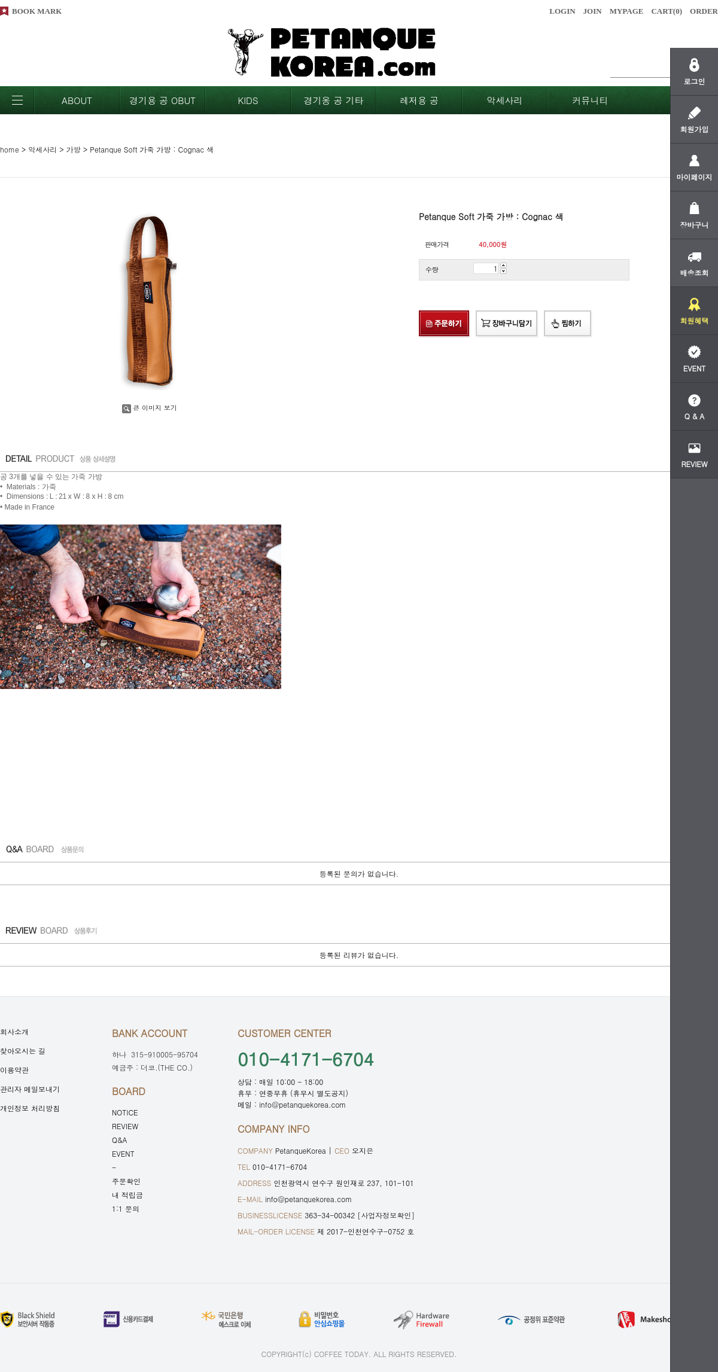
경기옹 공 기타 (333, 100)
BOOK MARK (37, 11)
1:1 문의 (125, 1208)
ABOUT (77, 100)
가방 (73, 149)
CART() (666, 11)
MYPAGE (627, 11)
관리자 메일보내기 (30, 1089)
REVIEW (125, 1126)
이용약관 (14, 1070)
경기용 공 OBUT (162, 100)
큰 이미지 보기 (149, 407)
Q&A (119, 1140)
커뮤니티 (591, 100)
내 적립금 (127, 1195)
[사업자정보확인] (386, 1215)
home (9, 149)
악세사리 (505, 100)
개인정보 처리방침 (30, 1108)
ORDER (704, 11)
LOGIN (562, 11)
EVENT (123, 1153)
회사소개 (14, 1031)
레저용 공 (419, 100)
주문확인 (126, 1181)
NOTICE (125, 1112)
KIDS (248, 100)
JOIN (592, 11)
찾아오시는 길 (22, 1050)
